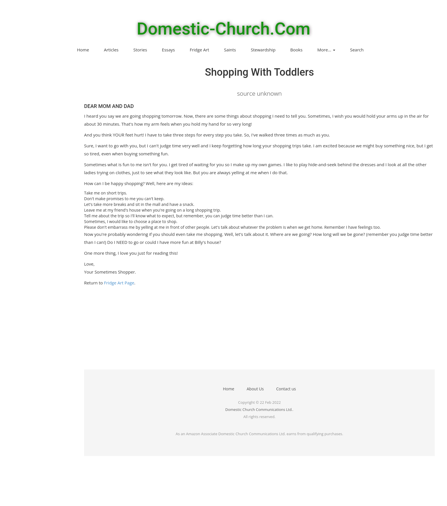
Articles (111, 50)
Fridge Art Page (119, 283)
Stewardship (263, 50)
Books (296, 50)
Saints (230, 50)
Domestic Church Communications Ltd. (258, 409)
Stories (140, 50)
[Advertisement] (255, 330)
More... (326, 50)
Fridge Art (199, 50)
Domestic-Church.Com (223, 28)
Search (357, 50)
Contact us (286, 388)
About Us (255, 388)
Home (83, 50)
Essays (168, 50)
